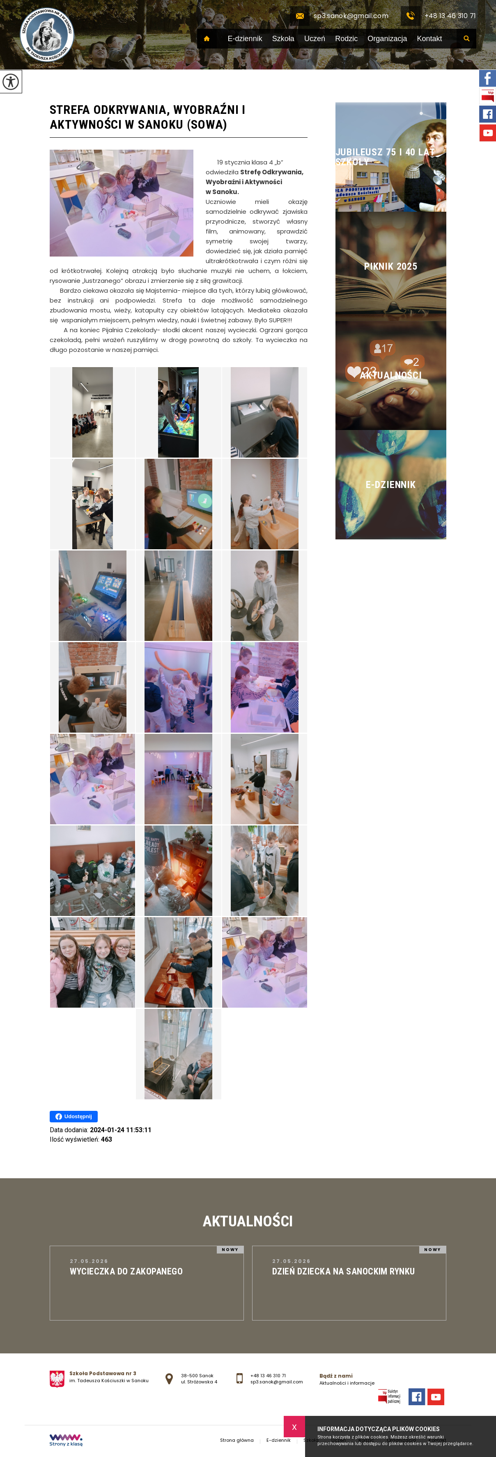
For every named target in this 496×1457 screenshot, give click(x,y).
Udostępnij (73, 1116)
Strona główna (207, 39)
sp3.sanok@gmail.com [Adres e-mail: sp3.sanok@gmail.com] (276, 1382)
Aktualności (248, 1221)
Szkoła (283, 39)
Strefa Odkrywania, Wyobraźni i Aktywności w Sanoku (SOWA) (148, 117)
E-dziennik (245, 39)
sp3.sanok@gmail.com (339, 16)
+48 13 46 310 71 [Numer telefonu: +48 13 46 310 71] (268, 1376)
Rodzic (346, 39)
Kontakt (429, 39)
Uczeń (314, 39)
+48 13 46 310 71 (438, 16)
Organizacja (387, 39)
